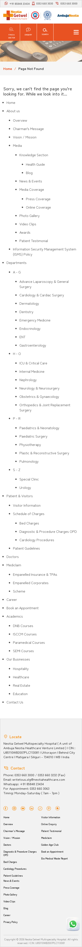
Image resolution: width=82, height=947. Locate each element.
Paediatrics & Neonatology (39, 427)
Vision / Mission (24, 136)
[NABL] (47, 15)
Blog (29, 172)
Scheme (19, 591)
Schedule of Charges (28, 513)
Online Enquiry (49, 824)
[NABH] (34, 15)
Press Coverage (38, 198)
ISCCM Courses (25, 633)
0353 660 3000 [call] (68, 3)
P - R (16, 418)
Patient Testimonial (33, 240)
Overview (20, 120)
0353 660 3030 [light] (44, 3)
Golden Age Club (49, 844)
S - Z (16, 469)
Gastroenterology (32, 345)
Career (6, 915)
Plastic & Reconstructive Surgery (44, 452)
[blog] (57, 808)
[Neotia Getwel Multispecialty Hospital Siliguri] (15, 15)
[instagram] (14, 808)
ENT (22, 336)
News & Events (30, 180)
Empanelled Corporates (31, 582)
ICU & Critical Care (33, 362)
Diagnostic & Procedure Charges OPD (48, 531)
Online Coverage (38, 207)
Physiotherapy (30, 444)
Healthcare (21, 676)
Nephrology (28, 379)
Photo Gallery (29, 215)
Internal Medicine (31, 371)
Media (17, 145)
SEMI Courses (23, 650)
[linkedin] (31, 808)
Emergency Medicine (34, 320)
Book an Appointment (52, 851)
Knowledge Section (33, 154)
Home (7, 68)
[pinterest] (49, 808)
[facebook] (5, 808)
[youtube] (23, 808)
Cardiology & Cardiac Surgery (41, 294)
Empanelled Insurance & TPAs (35, 574)
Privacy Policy (10, 922)
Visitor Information (27, 505)
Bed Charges (29, 523)
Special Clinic (29, 479)
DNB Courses (23, 625)
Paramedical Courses (29, 642)
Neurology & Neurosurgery (39, 388)
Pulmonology (29, 461)
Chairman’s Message (28, 128)
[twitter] (40, 808)
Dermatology (29, 303)
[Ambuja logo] (68, 15)
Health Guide (35, 164)
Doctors (7, 844)
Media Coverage (31, 189)
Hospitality (21, 668)
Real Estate (21, 685)
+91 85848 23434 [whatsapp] (19, 3)
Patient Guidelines (26, 548)
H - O (17, 353)
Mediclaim (46, 837)
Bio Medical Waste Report (54, 858)
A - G (17, 271)
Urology (25, 487)
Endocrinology (30, 328)
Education (20, 693)
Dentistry (26, 311)
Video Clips (27, 223)
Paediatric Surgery (33, 436)
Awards (24, 232)
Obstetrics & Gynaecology (39, 396)
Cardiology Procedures (36, 539)
